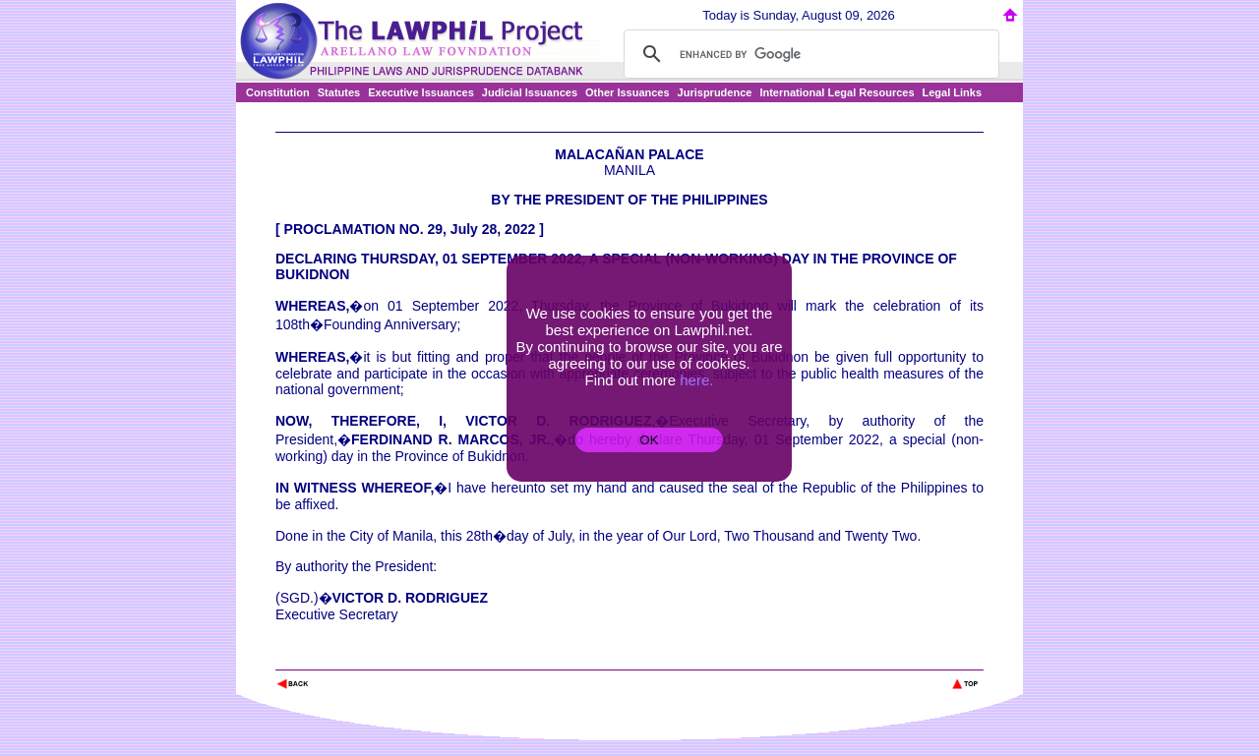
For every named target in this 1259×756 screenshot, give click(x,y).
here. (696, 380)
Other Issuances (627, 92)
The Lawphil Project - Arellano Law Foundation (377, 657)
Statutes (339, 92)
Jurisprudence (715, 92)
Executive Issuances (421, 92)
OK (648, 440)
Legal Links (953, 92)
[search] (808, 54)
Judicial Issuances (529, 92)
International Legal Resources (836, 92)
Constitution (278, 92)
